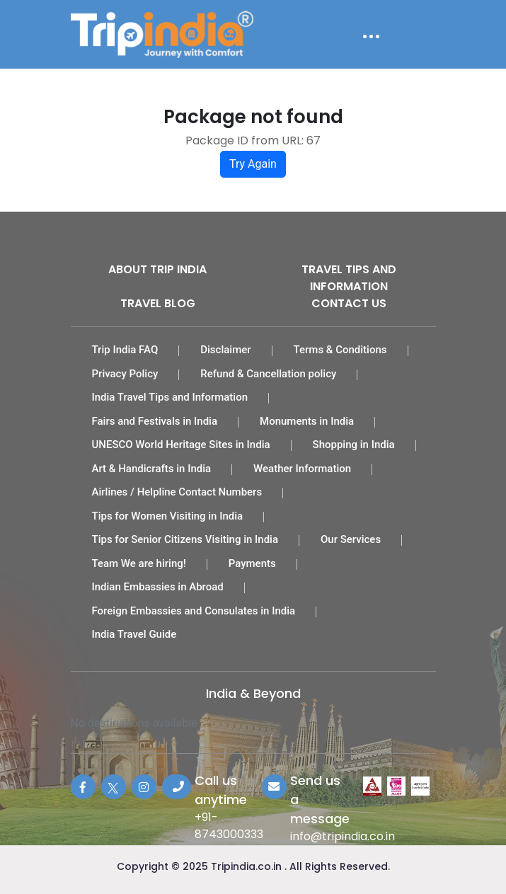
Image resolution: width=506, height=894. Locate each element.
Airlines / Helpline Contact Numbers (177, 492)
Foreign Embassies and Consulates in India (194, 610)
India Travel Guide (134, 634)
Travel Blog (157, 303)
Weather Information (302, 468)
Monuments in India (307, 421)
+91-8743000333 (229, 825)
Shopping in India (354, 444)
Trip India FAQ (125, 349)
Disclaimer (225, 349)
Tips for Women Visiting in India (167, 516)
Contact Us (348, 303)
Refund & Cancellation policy (268, 373)
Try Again (253, 164)
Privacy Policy (125, 373)
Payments (252, 563)
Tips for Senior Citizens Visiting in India (185, 539)
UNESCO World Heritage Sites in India (181, 444)
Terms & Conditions (340, 349)
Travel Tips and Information (348, 277)
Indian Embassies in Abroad (158, 586)
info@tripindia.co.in (342, 836)
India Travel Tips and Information (170, 397)
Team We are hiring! (139, 563)
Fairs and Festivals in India (155, 421)
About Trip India (157, 269)
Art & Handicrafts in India (152, 468)
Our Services (351, 539)
